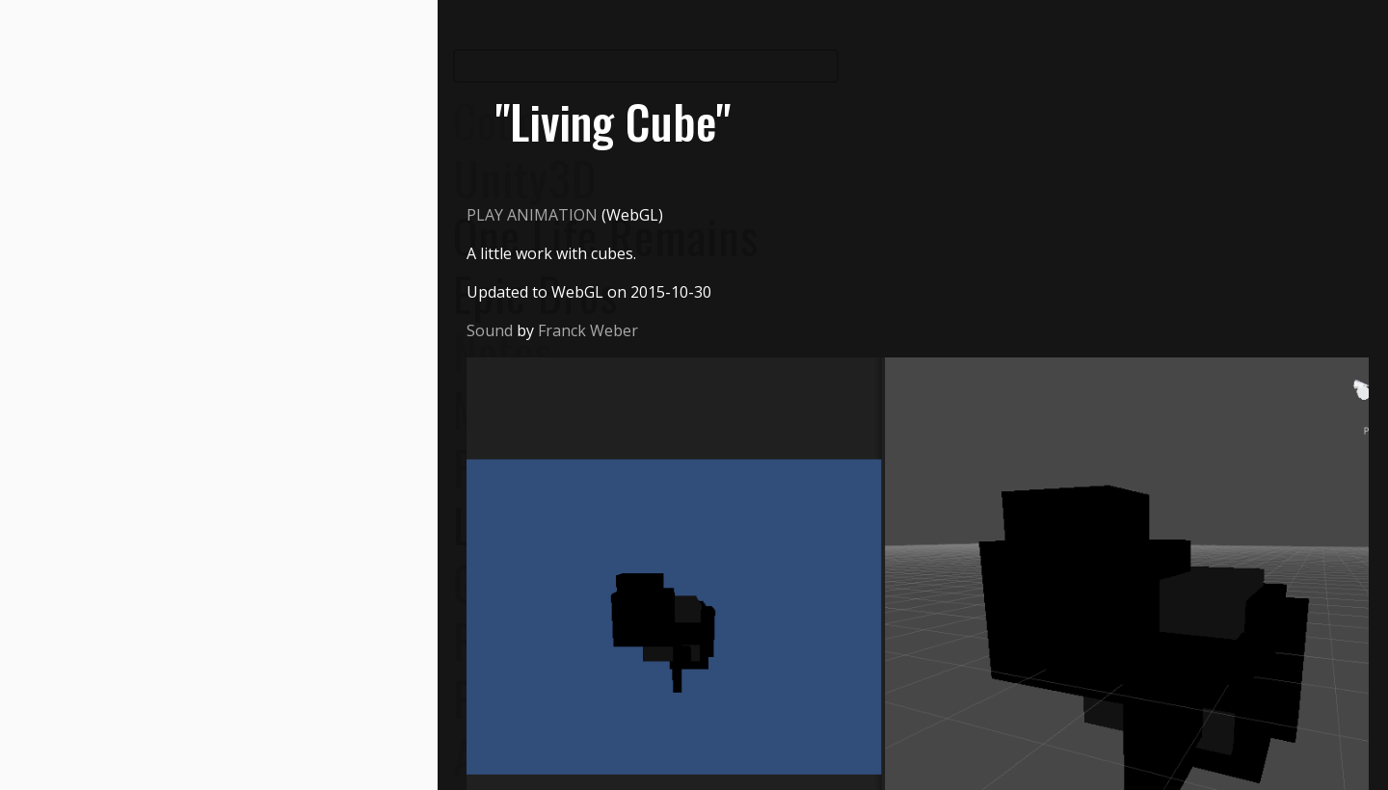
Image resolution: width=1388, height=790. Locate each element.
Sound (490, 330)
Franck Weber (588, 330)
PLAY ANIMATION (532, 214)
